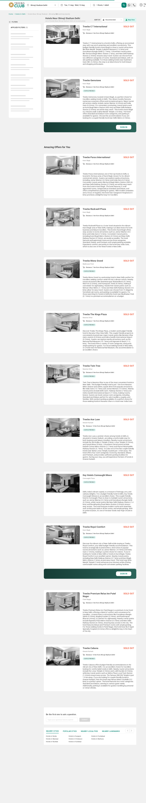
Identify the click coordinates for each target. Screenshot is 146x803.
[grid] (90, 362)
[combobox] (42, 5)
